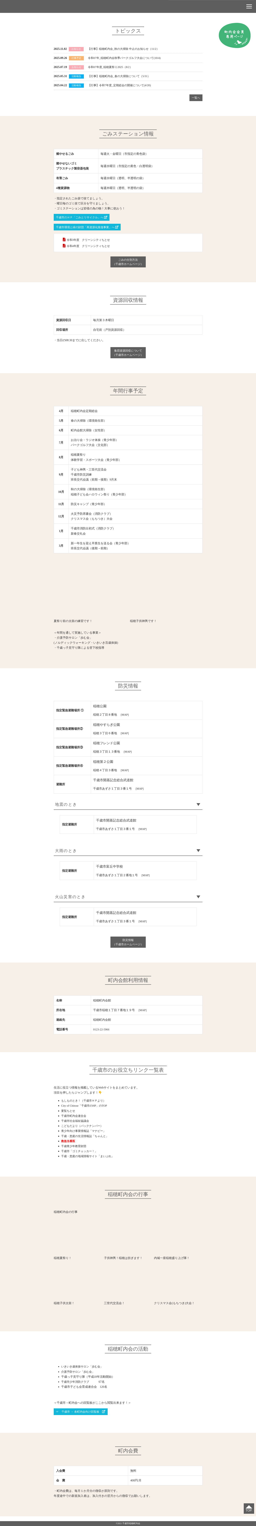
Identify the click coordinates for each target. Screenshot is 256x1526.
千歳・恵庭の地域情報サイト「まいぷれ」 (89, 1160)
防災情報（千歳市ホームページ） (128, 946)
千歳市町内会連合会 (74, 1120)
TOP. (248, 1510)
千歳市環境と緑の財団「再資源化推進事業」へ (89, 227)
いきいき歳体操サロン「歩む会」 (83, 1371)
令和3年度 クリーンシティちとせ (90, 240)
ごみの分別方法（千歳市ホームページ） (128, 263)
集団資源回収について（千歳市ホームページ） (128, 354)
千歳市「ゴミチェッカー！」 (80, 1155)
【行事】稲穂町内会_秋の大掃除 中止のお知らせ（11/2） (126, 48)
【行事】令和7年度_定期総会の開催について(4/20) (121, 85)
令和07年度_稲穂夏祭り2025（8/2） (111, 67)
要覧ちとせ (68, 1115)
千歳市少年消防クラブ (76, 1386)
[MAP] (125, 716)
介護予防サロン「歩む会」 (79, 1376)
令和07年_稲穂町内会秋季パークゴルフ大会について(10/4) (126, 57)
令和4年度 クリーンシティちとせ (90, 246)
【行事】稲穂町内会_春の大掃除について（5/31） (121, 76)
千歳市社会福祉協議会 (76, 1125)
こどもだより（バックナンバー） (83, 1130)
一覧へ (195, 97)
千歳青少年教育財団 (74, 1150)
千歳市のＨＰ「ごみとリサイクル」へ (83, 217)
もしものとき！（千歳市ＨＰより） (85, 1105)
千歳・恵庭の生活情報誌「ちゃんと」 (86, 1140)
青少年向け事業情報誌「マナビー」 (85, 1135)
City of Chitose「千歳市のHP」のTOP (85, 1110)
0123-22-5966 (101, 1034)
